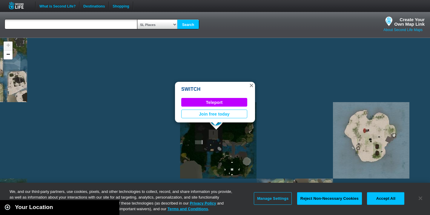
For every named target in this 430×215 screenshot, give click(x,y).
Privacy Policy (203, 203)
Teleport (214, 102)
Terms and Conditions (188, 209)
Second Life (19, 5)
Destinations (94, 5)
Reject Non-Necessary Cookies (329, 198)
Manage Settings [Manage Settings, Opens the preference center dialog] (272, 198)
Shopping (121, 5)
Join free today (214, 114)
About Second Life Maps (403, 30)
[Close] (420, 198)
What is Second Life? (57, 5)
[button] (251, 85)
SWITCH (191, 89)
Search (188, 25)
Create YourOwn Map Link (409, 22)
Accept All (385, 198)
